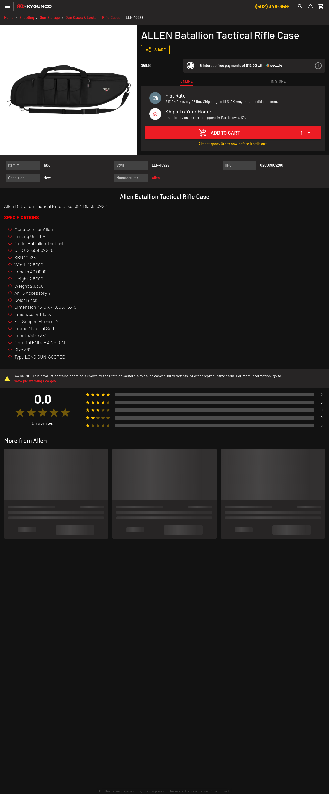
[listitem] (254, 66)
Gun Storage (50, 17)
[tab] (186, 81)
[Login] (310, 6)
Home (9, 17)
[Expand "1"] (307, 132)
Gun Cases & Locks (81, 17)
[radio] (20, 412)
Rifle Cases (111, 17)
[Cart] (321, 6)
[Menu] (7, 6)
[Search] (300, 6)
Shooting (26, 17)
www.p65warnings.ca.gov (35, 381)
